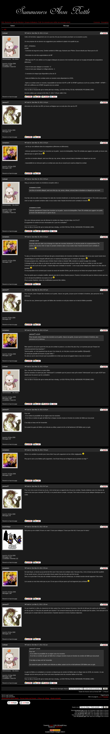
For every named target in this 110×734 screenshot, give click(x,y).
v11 (5, 29)
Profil (39, 22)
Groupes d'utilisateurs (31, 22)
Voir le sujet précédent (8, 697)
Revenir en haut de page (9, 96)
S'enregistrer (105, 22)
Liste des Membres (18, 22)
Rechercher (8, 22)
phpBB (51, 725)
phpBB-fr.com (58, 727)
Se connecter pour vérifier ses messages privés (56, 22)
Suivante (105, 697)
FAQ (2, 22)
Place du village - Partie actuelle (49, 698)
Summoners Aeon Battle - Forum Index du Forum (19, 698)
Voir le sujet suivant (7, 695)
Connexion (97, 22)
